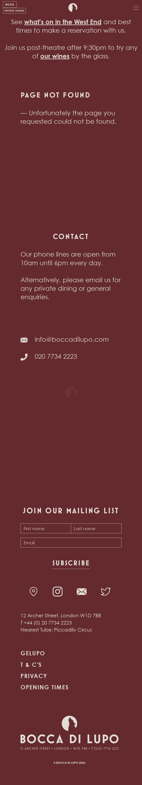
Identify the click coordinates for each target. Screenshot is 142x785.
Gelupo (33, 653)
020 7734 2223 (56, 356)
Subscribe (71, 563)
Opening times (45, 687)
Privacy (34, 675)
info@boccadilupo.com (72, 339)
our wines (55, 56)
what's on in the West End (63, 22)
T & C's (31, 664)
